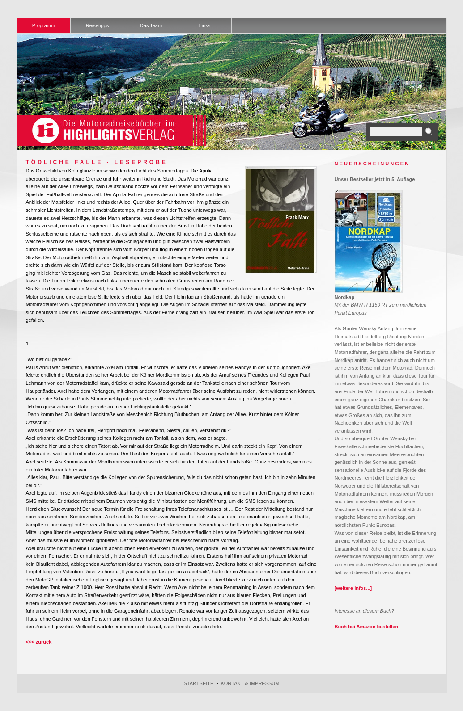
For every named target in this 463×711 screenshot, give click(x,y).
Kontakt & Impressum (250, 683)
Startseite (199, 683)
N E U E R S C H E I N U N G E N (372, 163)
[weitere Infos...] (353, 588)
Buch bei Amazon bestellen (367, 626)
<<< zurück (39, 641)
